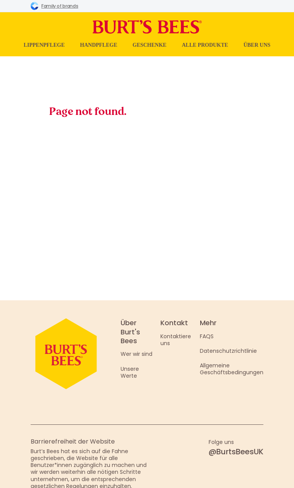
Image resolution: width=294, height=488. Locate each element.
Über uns (256, 45)
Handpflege (98, 45)
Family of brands (54, 6)
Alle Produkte (205, 45)
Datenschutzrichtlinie (228, 351)
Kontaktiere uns (175, 339)
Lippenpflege (44, 45)
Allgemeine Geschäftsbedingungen (231, 369)
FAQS (207, 336)
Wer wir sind (136, 354)
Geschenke (149, 45)
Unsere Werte (130, 372)
